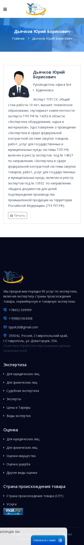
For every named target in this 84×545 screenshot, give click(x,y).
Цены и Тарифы (18, 407)
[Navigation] (5, 9)
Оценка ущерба (18, 464)
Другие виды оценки (21, 472)
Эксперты (13, 399)
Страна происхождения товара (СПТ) (34, 496)
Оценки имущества (21, 456)
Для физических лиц (21, 382)
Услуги (11, 504)
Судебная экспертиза (22, 391)
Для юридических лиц (22, 374)
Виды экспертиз (18, 416)
